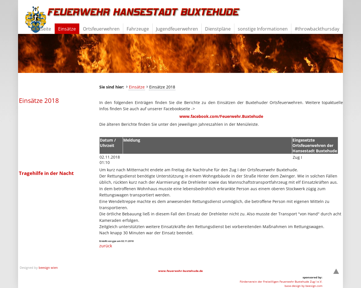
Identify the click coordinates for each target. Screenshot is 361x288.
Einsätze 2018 (162, 87)
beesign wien (48, 267)
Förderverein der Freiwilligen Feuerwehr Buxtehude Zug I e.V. (281, 281)
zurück (105, 245)
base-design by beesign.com (303, 286)
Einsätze (137, 87)
